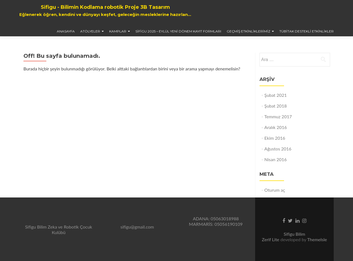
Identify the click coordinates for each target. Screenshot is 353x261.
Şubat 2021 (275, 95)
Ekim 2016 (274, 138)
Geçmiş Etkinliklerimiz (248, 31)
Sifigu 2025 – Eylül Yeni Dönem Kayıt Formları (178, 31)
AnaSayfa (66, 31)
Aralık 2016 (275, 127)
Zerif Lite (271, 239)
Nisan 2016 (275, 159)
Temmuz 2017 (278, 116)
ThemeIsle (317, 239)
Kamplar (117, 31)
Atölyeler (90, 31)
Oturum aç (274, 190)
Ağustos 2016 (278, 148)
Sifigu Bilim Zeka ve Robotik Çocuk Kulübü (58, 229)
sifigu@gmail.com (137, 226)
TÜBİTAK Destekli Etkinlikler (306, 31)
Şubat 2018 (275, 105)
